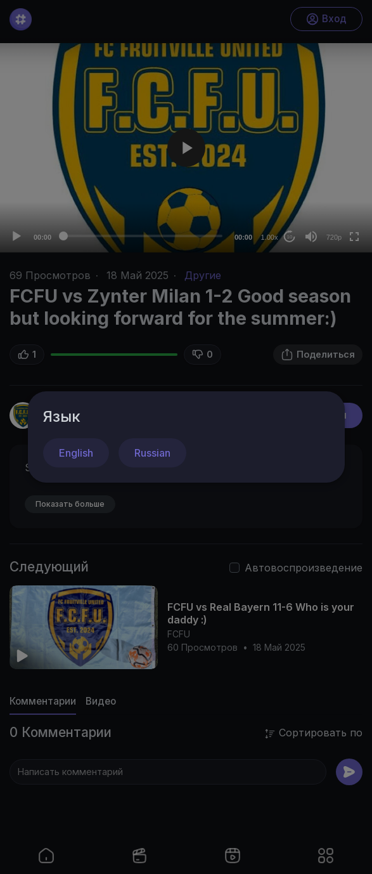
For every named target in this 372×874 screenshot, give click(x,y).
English (76, 453)
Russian (152, 453)
